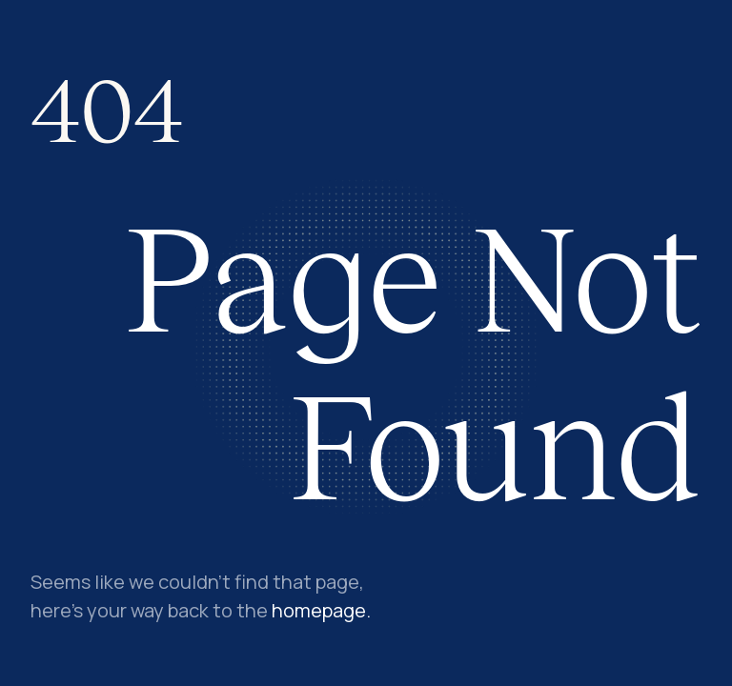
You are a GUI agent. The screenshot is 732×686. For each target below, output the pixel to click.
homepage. (321, 610)
